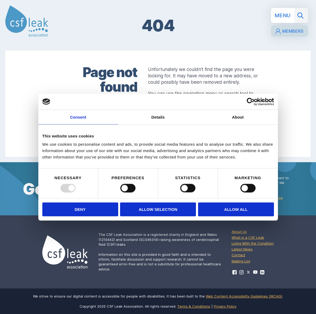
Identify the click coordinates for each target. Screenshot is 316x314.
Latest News (242, 249)
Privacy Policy (225, 306)
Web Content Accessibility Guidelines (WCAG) (244, 296)
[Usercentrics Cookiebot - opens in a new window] (250, 102)
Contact (238, 255)
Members (289, 31)
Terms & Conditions (193, 306)
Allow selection (158, 209)
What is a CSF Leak (248, 237)
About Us (239, 231)
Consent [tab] (78, 117)
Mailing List (241, 261)
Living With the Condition (253, 243)
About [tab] (238, 117)
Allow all (236, 209)
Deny (80, 209)
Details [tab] (158, 117)
